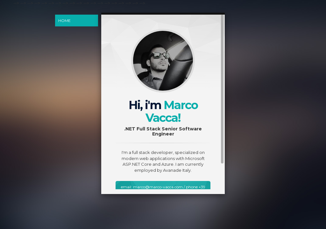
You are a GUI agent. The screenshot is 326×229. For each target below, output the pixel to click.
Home (64, 20)
